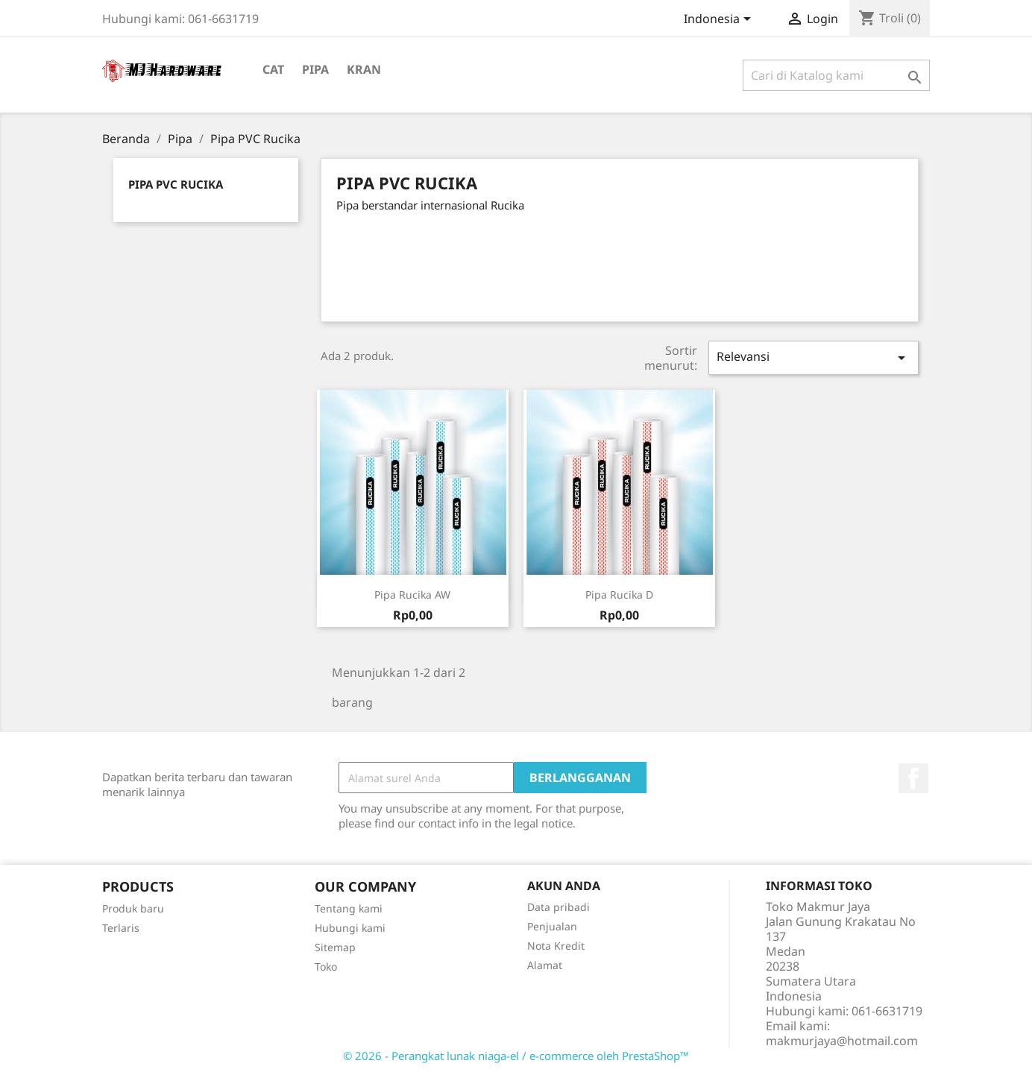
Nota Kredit (556, 946)
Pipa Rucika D (619, 594)
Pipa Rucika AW (412, 594)
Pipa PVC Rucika (175, 184)
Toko (326, 966)
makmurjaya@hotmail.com (842, 1041)
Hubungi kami (350, 928)
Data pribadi (558, 907)
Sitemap (335, 947)
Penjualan (552, 926)
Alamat (544, 965)
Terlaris (120, 928)
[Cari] (836, 75)
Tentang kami (349, 908)
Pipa (315, 69)
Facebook (913, 778)
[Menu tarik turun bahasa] (720, 20)
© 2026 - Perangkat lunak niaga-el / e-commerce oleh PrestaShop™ (516, 1055)
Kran (364, 69)
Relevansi (813, 357)
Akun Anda (563, 885)
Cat (273, 69)
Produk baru (133, 908)
